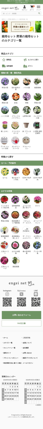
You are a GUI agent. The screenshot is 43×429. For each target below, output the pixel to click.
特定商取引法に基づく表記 (12, 363)
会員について (27, 343)
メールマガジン (28, 363)
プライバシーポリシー (10, 358)
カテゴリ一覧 (7, 343)
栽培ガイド (7, 353)
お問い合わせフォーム (21, 315)
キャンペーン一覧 (9, 348)
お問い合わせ (27, 353)
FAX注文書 (21, 323)
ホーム (5, 338)
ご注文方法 (26, 338)
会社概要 (26, 348)
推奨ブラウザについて (30, 358)
